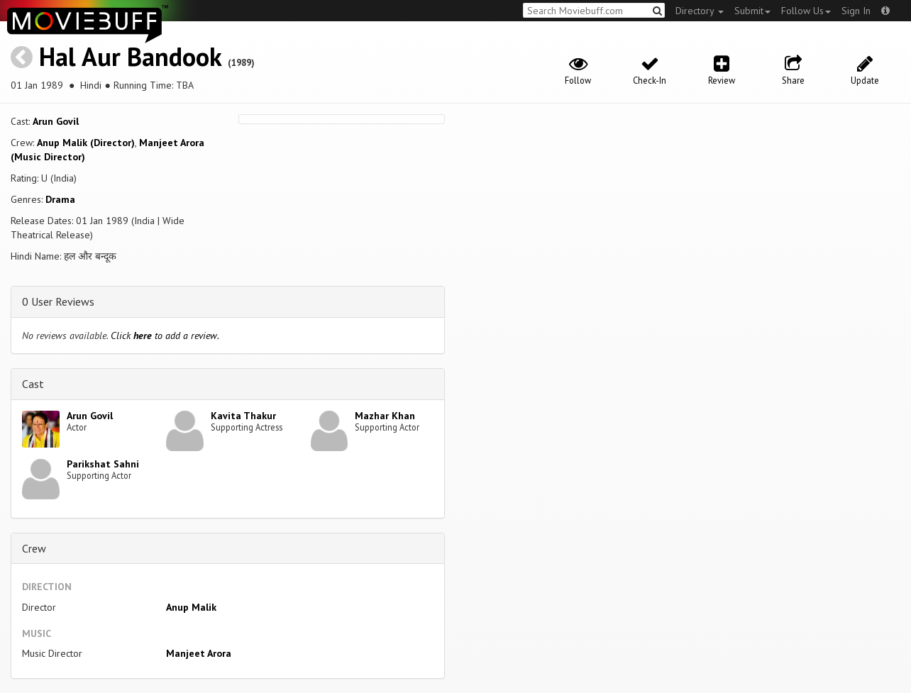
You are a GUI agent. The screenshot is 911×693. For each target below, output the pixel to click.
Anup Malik (191, 607)
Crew (34, 548)
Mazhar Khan (385, 415)
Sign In (856, 10)
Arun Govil (56, 121)
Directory (699, 10)
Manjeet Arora (198, 653)
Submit (752, 10)
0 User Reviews (58, 301)
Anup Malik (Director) (86, 142)
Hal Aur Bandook (130, 56)
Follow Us (806, 10)
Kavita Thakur (243, 415)
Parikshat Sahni (103, 464)
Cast (33, 384)
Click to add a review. (165, 335)
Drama (60, 199)
